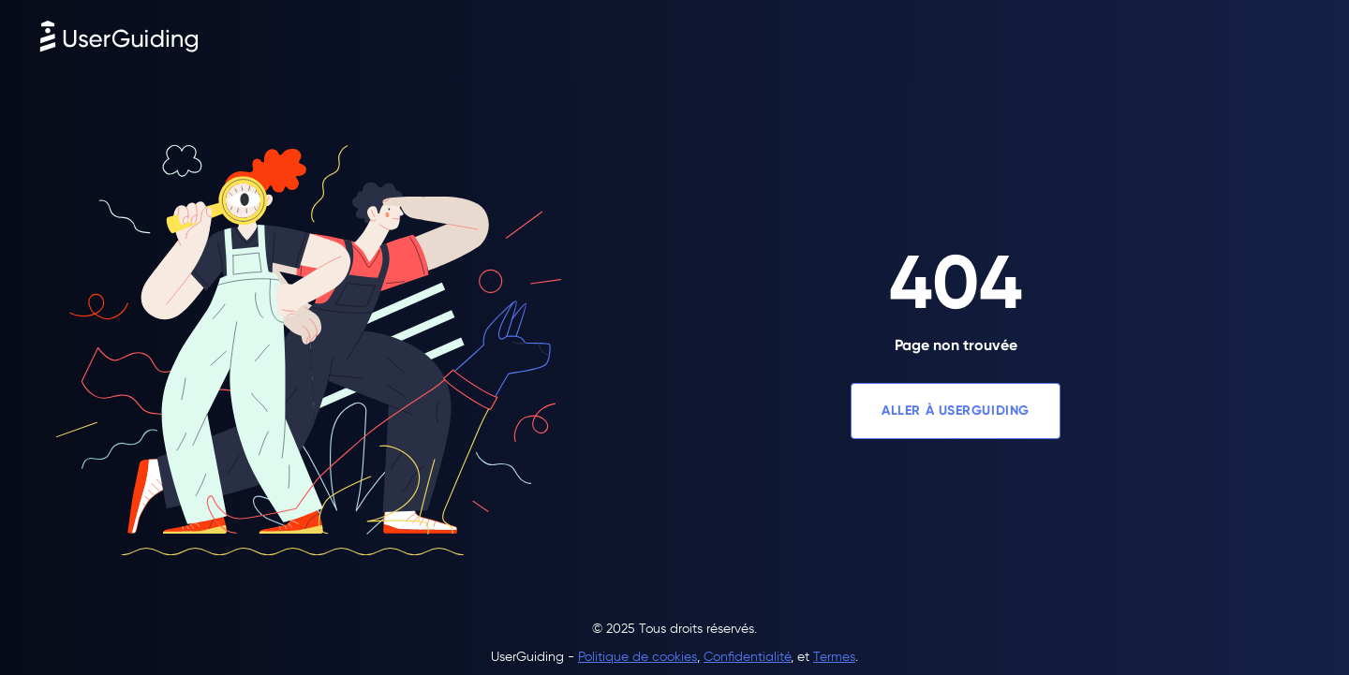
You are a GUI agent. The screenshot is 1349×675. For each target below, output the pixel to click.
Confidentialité (747, 657)
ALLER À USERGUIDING (956, 410)
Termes (834, 657)
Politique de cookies (637, 657)
